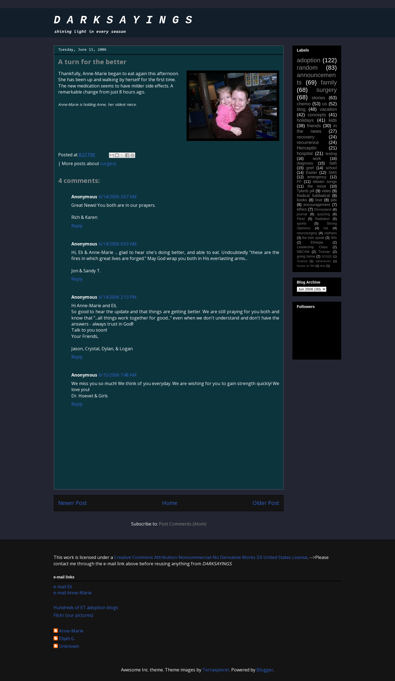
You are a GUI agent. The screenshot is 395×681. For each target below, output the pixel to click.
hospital (305, 153)
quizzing (323, 214)
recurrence (308, 142)
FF (299, 181)
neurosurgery (307, 233)
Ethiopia (317, 242)
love (319, 200)
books (302, 200)
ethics (302, 209)
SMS (333, 172)
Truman (324, 252)
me (325, 228)
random (307, 67)
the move (316, 186)
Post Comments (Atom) (182, 524)
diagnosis (305, 163)
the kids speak (313, 238)
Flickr (301, 219)
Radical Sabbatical (313, 195)
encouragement (316, 204)
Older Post (266, 503)
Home (169, 503)
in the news (317, 128)
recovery (305, 137)
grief (310, 168)
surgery (108, 163)
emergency (316, 177)
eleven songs (325, 181)
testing (331, 153)
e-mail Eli (62, 587)
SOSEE (326, 256)
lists (322, 265)
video (326, 191)
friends (314, 125)
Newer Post (72, 503)
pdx (334, 200)
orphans (331, 233)
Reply (77, 226)
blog (301, 109)
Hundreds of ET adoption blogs (85, 607)
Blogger (264, 670)
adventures (323, 261)
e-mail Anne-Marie (72, 593)
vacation (328, 109)
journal (302, 214)
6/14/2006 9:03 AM (118, 244)
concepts (316, 114)
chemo (304, 103)
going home (306, 256)
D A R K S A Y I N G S (123, 20)
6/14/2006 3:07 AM (118, 197)
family (329, 82)
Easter (311, 172)
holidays (305, 120)
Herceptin (307, 148)
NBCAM (303, 252)
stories (318, 97)
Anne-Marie (71, 631)
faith (333, 163)
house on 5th (306, 265)
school (331, 168)
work (317, 158)
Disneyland (322, 209)
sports (301, 223)
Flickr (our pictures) (73, 615)
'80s (334, 238)
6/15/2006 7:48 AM (118, 375)
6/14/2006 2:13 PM (118, 297)
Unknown (69, 646)
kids (333, 120)
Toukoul (302, 261)
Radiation (322, 219)
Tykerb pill (305, 191)
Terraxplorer (215, 670)
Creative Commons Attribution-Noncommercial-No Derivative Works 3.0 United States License (210, 557)
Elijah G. (67, 639)
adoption (308, 60)
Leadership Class (312, 247)
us (324, 103)
